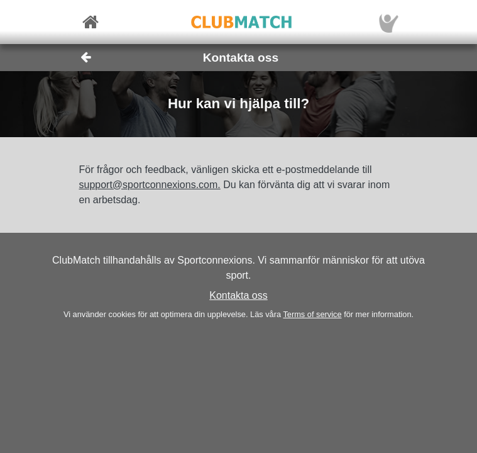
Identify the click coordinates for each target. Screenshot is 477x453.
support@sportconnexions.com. (150, 184)
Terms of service (312, 314)
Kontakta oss (238, 295)
